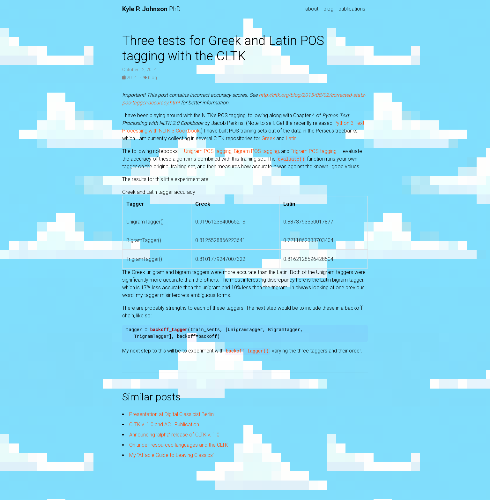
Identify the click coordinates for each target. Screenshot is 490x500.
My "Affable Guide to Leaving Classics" (171, 455)
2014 (130, 77)
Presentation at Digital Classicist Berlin (171, 414)
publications (351, 9)
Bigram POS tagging (256, 151)
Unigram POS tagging (208, 151)
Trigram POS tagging (314, 151)
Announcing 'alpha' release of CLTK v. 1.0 (174, 435)
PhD (151, 9)
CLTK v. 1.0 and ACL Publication (164, 424)
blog (328, 9)
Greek (268, 138)
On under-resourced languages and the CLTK (178, 445)
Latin (291, 138)
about (311, 9)
